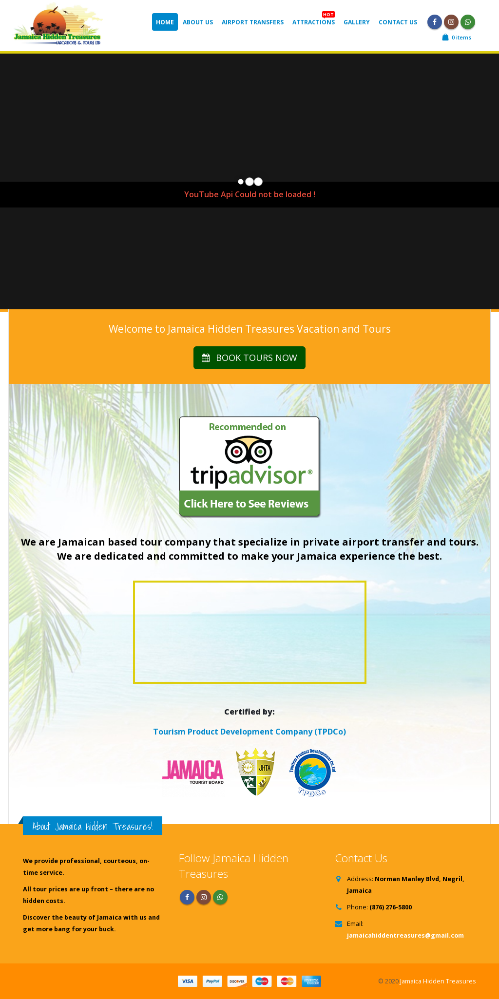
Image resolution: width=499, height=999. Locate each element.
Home (165, 22)
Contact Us (398, 22)
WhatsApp (468, 22)
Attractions (313, 19)
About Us (198, 22)
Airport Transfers (253, 22)
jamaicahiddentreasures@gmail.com (405, 935)
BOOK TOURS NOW (249, 357)
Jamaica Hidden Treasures (438, 981)
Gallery (357, 22)
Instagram (203, 897)
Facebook (187, 897)
